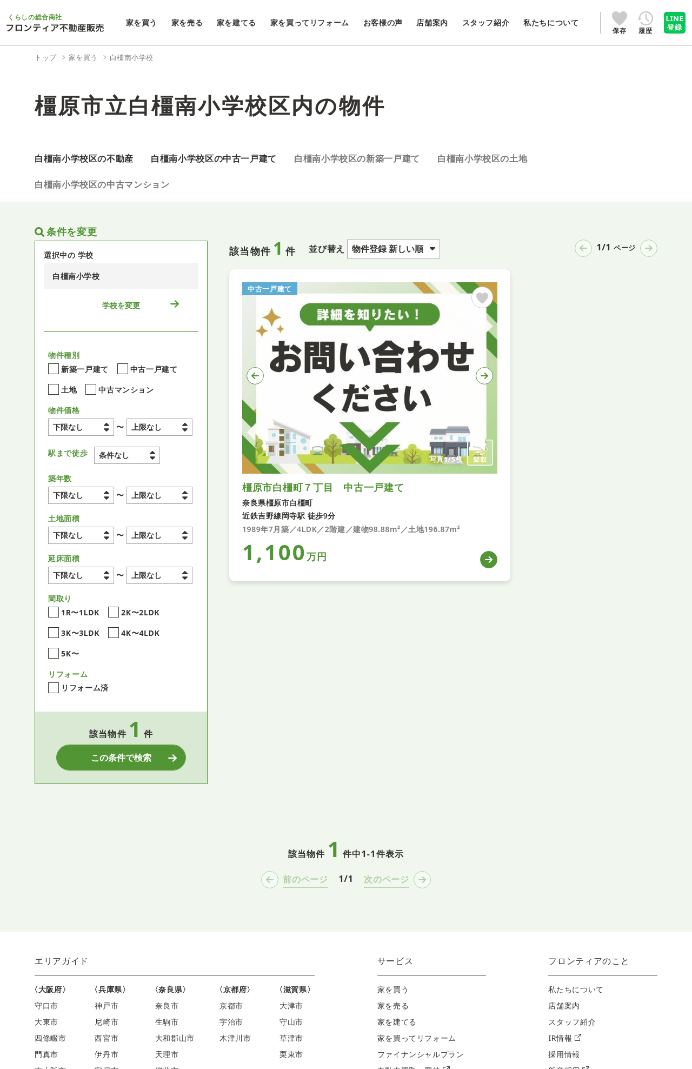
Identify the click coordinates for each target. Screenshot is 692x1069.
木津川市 (235, 1039)
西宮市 (106, 1039)
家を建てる (397, 1023)
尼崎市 (106, 1023)
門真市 (46, 1055)
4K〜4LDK (133, 634)
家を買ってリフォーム (416, 1039)
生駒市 (167, 1023)
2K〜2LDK (133, 614)
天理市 (167, 1055)
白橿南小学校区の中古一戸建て (214, 158)
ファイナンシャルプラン (420, 1055)
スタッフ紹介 (572, 1023)
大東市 (46, 1023)
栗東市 (291, 1055)
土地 (62, 391)
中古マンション (119, 391)
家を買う (393, 990)
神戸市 (106, 1006)
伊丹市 (106, 1055)
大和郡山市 (175, 1039)
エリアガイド (62, 962)
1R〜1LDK (73, 614)
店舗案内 (564, 1006)
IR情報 (564, 1039)
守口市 (46, 1006)
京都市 (231, 1006)
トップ (46, 57)
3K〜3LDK (73, 634)
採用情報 (564, 1055)
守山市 (291, 1023)
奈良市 (167, 1006)
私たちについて (575, 990)
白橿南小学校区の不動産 (84, 158)
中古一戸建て (147, 370)
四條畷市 (50, 1039)
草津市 (291, 1039)
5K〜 (63, 655)
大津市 (291, 1006)
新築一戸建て (78, 370)
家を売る (393, 1006)
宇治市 (231, 1023)
